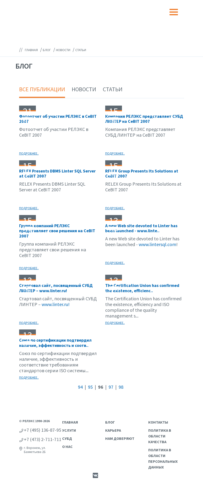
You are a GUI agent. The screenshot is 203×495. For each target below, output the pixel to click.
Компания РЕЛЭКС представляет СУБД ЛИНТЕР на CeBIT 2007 (144, 118)
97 (111, 387)
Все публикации (42, 89)
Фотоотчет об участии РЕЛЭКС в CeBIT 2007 (58, 118)
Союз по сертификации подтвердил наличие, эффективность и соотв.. (55, 342)
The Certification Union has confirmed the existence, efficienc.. (142, 288)
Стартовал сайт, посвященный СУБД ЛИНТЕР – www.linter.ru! (56, 288)
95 (90, 387)
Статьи (112, 89)
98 (121, 387)
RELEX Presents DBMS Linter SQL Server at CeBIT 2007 (57, 173)
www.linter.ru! (56, 304)
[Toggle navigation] (174, 12)
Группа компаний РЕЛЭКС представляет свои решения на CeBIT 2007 (57, 231)
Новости (84, 89)
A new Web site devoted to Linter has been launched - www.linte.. (141, 228)
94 (80, 387)
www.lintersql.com (157, 244)
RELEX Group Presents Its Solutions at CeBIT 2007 (141, 173)
